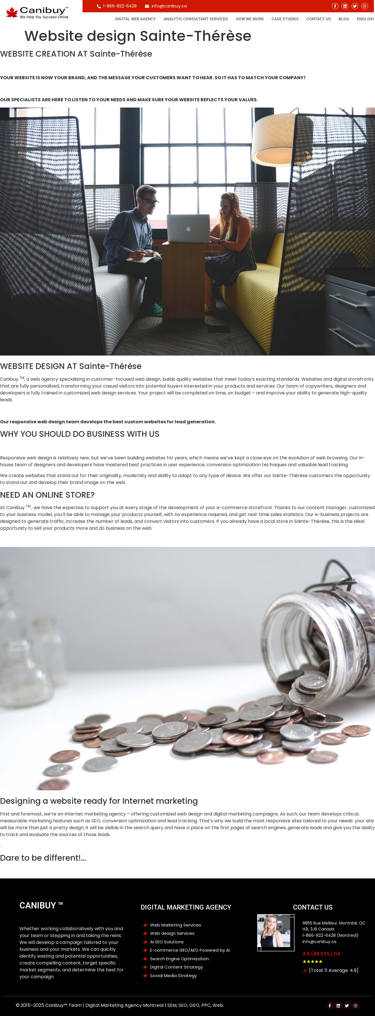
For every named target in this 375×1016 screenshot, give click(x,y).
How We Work (250, 19)
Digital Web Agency (135, 19)
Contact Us (319, 19)
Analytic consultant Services (196, 19)
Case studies (285, 19)
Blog (344, 19)
